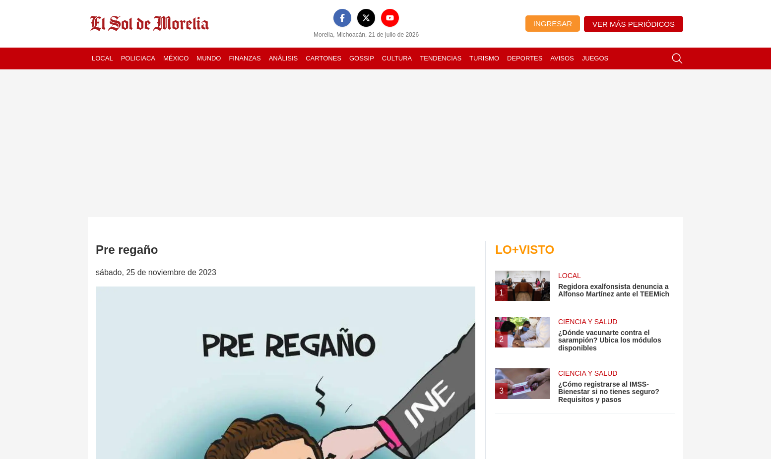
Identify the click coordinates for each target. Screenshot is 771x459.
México (176, 58)
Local (102, 58)
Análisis (283, 58)
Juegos (595, 58)
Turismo (484, 58)
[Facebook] (342, 18)
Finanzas (244, 58)
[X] (366, 18)
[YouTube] (390, 18)
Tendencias (440, 58)
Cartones (323, 58)
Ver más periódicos (633, 24)
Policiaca (138, 58)
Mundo (208, 58)
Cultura (397, 58)
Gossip (361, 58)
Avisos (562, 58)
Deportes (524, 58)
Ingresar (552, 23)
